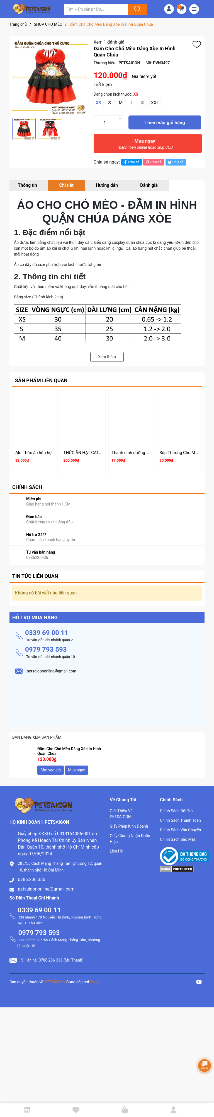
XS (98, 102)
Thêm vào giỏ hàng (165, 122)
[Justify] (137, 9)
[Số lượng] (105, 122)
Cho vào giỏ (50, 770)
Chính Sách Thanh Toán (180, 820)
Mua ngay (145, 145)
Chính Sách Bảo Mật (177, 839)
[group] (50, 77)
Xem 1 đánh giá (109, 42)
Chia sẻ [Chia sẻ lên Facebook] (131, 162)
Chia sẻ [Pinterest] (153, 162)
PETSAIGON (54, 982)
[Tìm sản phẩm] (96, 9)
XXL (155, 102)
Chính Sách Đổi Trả (176, 811)
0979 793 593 (46, 649)
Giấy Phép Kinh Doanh (129, 826)
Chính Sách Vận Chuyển (180, 830)
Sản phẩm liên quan (41, 380)
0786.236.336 (31, 879)
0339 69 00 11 (47, 633)
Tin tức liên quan (35, 576)
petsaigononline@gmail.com (46, 889)
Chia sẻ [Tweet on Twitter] (175, 162)
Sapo (94, 982)
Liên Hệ (116, 851)
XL (143, 102)
